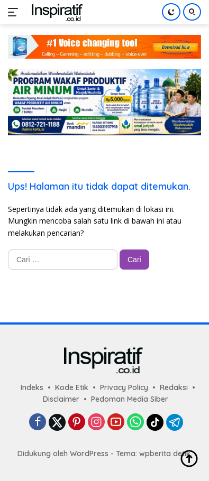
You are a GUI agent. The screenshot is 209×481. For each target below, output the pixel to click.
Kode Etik (71, 387)
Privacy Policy (124, 387)
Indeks (32, 387)
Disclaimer (61, 399)
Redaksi (174, 387)
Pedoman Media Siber (129, 399)
